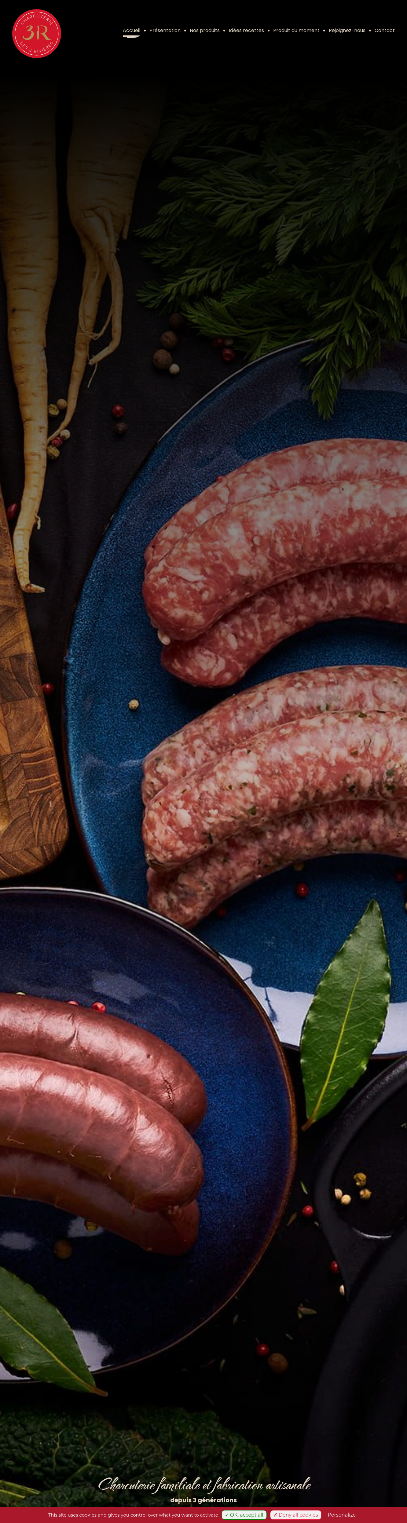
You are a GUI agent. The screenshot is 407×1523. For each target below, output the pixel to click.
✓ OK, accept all (244, 1515)
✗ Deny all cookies (295, 1515)
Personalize (342, 1515)
